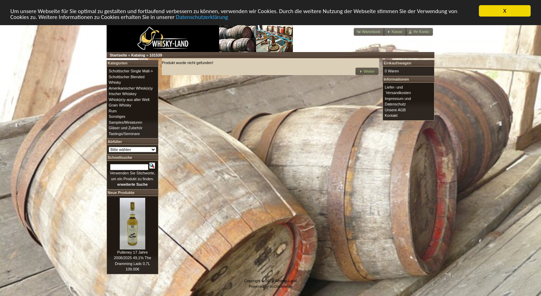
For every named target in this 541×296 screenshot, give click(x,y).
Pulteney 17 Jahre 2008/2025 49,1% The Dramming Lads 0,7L (132, 257)
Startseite (118, 55)
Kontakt (391, 115)
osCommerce (281, 286)
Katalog (138, 55)
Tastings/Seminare (124, 133)
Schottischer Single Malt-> (131, 71)
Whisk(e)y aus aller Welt (129, 99)
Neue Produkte (121, 192)
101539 (155, 55)
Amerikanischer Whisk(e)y (131, 88)
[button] (369, 32)
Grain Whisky (120, 105)
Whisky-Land (286, 280)
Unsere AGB (395, 110)
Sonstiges (117, 116)
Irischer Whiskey (123, 94)
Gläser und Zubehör (125, 128)
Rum (113, 111)
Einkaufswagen (397, 63)
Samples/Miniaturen (125, 122)
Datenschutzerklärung (202, 16)
